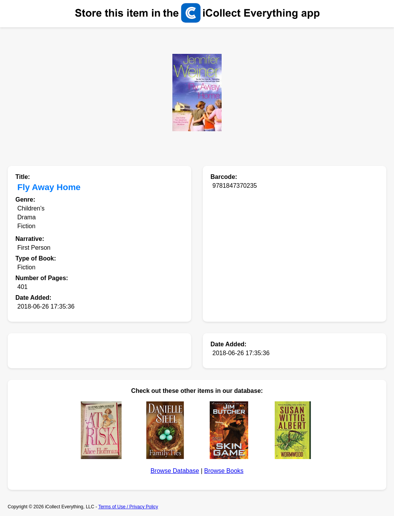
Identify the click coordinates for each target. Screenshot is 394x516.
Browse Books (224, 471)
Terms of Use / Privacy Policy (128, 506)
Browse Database (174, 471)
